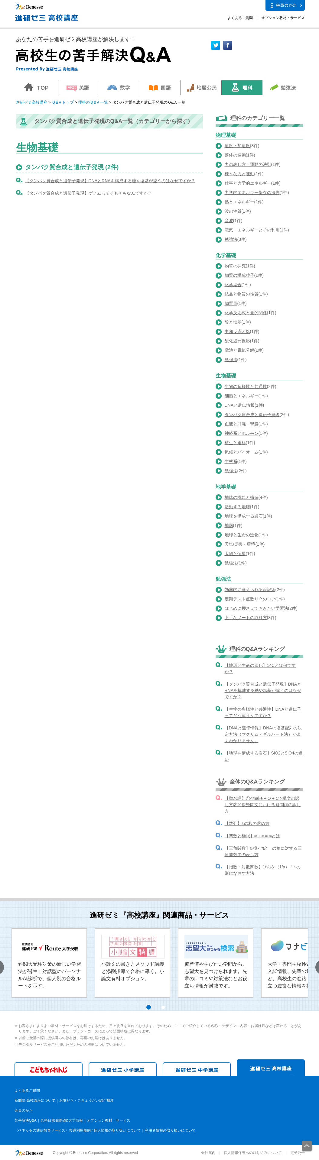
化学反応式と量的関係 (246, 312)
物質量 (231, 303)
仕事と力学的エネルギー (248, 183)
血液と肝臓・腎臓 (242, 424)
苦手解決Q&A (26, 1120)
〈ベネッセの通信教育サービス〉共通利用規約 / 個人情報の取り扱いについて (78, 1130)
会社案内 (208, 1153)
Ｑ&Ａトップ (63, 102)
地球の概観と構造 (242, 497)
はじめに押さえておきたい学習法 (256, 608)
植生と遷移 (235, 442)
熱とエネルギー (239, 201)
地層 (229, 525)
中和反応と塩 (237, 331)
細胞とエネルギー (242, 395)
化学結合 (233, 284)
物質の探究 (235, 265)
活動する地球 (237, 506)
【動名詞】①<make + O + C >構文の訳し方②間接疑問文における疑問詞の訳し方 (263, 804)
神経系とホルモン (242, 433)
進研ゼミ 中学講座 (197, 1069)
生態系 (231, 461)
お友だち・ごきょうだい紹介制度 (86, 1100)
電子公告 (297, 1153)
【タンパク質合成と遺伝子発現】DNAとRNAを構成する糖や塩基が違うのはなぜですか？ (110, 180)
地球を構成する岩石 (244, 516)
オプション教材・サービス (283, 18)
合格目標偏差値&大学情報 (62, 1120)
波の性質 (233, 211)
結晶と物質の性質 (242, 294)
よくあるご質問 (240, 18)
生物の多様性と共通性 (246, 386)
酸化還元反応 (237, 340)
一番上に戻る (307, 1146)
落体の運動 (235, 155)
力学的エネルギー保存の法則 (252, 192)
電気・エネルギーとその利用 (252, 230)
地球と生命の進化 (242, 534)
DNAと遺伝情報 (240, 405)
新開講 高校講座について (35, 1100)
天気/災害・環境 (240, 544)
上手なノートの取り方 (246, 617)
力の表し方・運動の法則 (248, 164)
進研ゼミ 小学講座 (123, 1069)
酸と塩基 (233, 322)
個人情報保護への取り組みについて (253, 1153)
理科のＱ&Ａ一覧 (93, 102)
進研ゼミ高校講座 (31, 102)
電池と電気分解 (239, 350)
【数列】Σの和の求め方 (247, 823)
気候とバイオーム (242, 452)
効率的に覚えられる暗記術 (250, 589)
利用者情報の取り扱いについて (170, 1130)
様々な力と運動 (239, 173)
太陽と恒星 (235, 553)
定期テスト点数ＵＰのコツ (250, 598)
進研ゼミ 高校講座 (271, 1067)
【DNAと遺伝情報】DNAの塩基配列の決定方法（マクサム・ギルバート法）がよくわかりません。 (263, 734)
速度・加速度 (237, 145)
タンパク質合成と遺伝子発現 (252, 414)
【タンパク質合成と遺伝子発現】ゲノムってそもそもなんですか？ (88, 193)
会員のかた (24, 1110)
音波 (229, 220)
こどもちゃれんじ (49, 1069)
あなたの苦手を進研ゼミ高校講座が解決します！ (76, 39)
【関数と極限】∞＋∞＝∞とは (252, 835)
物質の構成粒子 (239, 275)
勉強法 (231, 239)
